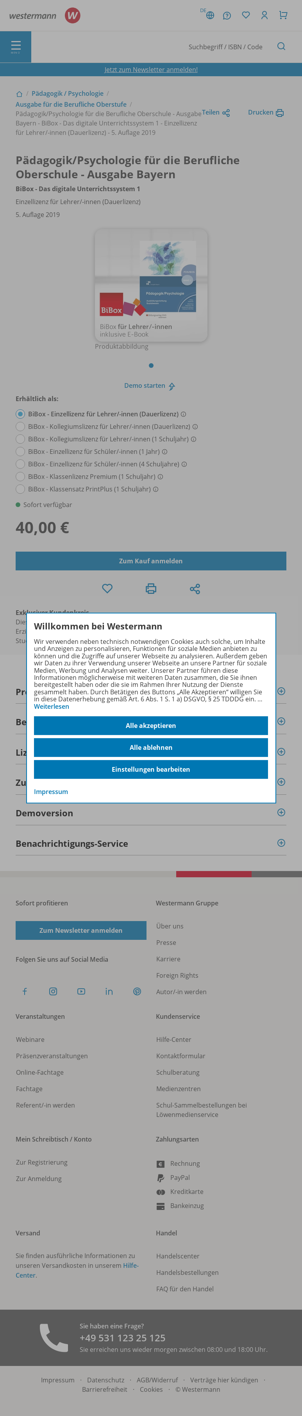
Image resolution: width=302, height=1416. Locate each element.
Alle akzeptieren (151, 725)
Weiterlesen (51, 706)
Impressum (51, 791)
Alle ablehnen (151, 747)
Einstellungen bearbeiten (151, 769)
